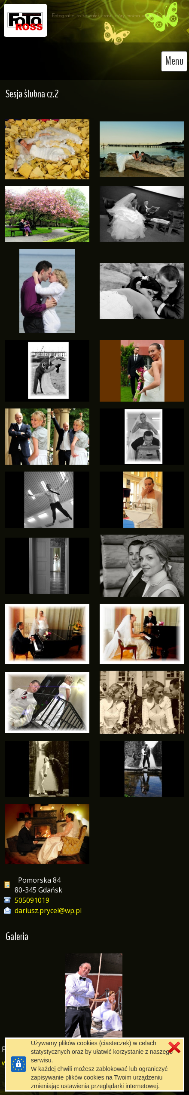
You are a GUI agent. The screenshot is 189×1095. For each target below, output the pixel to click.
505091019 (32, 900)
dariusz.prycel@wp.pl (48, 910)
